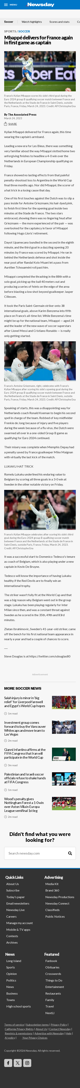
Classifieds (52, 910)
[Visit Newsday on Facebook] (8, 1063)
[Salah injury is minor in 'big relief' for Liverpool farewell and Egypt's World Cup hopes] (40, 707)
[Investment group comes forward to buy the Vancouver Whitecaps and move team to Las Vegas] (40, 732)
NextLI (49, 1013)
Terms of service (14, 1024)
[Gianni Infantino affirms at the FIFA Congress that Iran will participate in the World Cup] (40, 758)
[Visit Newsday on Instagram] (27, 1063)
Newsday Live (15, 910)
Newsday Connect (57, 903)
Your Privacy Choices (34, 1037)
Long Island (13, 961)
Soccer (8, 21)
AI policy (10, 1037)
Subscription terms (37, 1024)
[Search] (70, 853)
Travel (49, 1006)
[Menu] (10, 5)
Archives (12, 942)
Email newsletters (17, 903)
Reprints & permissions (18, 1033)
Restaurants (53, 993)
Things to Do (53, 980)
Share (10, 124)
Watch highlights (32, 21)
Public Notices (55, 916)
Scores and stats (60, 21)
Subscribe (12, 890)
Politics (11, 980)
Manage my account (19, 923)
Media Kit (51, 884)
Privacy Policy (59, 1024)
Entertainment (54, 987)
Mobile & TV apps (18, 929)
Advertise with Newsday (49, 1033)
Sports (10, 31)
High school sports (18, 1006)
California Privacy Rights (19, 1029)
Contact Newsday (60, 1029)
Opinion (11, 973)
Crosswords (53, 973)
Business (12, 993)
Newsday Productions (59, 897)
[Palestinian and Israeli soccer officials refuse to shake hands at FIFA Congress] (40, 783)
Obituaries (52, 967)
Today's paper (15, 897)
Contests (12, 936)
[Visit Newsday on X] (18, 1063)
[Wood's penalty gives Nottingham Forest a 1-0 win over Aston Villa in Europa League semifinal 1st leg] (40, 809)
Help (68, 1033)
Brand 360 (52, 890)
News (10, 987)
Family (49, 1000)
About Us (12, 884)
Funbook (51, 961)
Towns (10, 1000)
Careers (11, 916)
